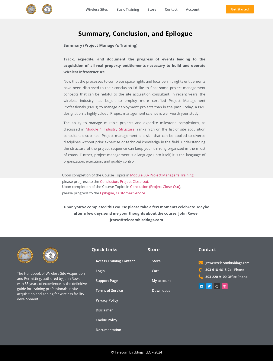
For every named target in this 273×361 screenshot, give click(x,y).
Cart (155, 271)
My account (161, 280)
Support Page (107, 280)
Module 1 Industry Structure (110, 129)
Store (152, 9)
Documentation (108, 329)
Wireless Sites (97, 9)
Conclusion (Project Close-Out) (155, 186)
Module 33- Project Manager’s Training (161, 175)
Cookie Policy (106, 320)
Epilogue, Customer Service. (123, 193)
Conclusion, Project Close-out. (124, 181)
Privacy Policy (107, 300)
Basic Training (127, 9)
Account (192, 9)
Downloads (161, 290)
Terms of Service (109, 290)
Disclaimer (104, 310)
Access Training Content (115, 261)
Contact (171, 9)
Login (100, 271)
